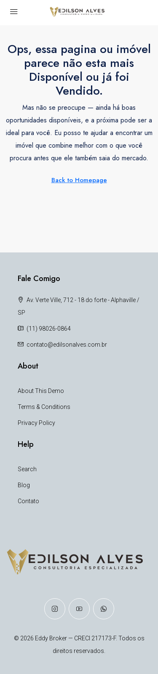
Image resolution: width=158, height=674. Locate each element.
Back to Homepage (79, 180)
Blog (24, 485)
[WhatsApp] (103, 608)
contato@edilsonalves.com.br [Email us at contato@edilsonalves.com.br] (67, 344)
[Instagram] (54, 608)
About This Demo (41, 390)
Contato (28, 501)
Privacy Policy (36, 422)
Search (27, 469)
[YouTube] (79, 608)
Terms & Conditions (44, 406)
